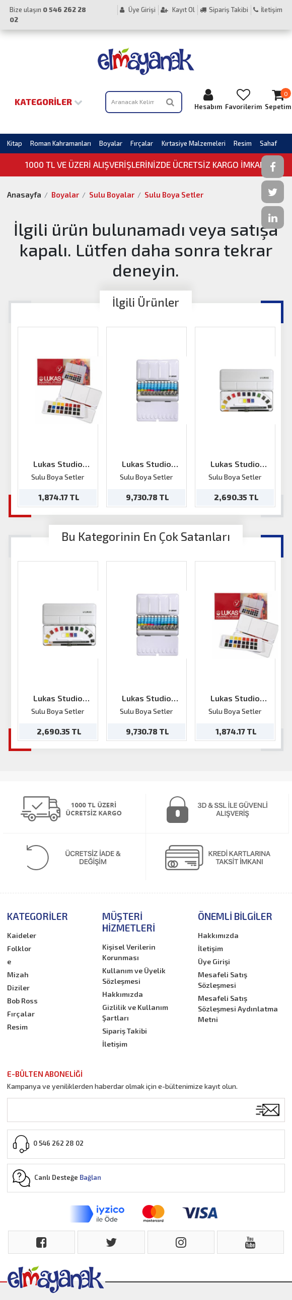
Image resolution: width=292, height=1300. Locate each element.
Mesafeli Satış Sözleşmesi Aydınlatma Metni (238, 1009)
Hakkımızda (122, 994)
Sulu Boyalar (111, 194)
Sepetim (278, 99)
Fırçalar (141, 143)
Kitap (14, 143)
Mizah (18, 974)
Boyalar (110, 143)
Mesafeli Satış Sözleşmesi (222, 979)
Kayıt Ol (178, 10)
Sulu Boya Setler (173, 194)
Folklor (19, 948)
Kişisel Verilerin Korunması (129, 952)
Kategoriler (49, 102)
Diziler (18, 987)
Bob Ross (22, 1000)
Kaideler (21, 935)
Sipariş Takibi (224, 10)
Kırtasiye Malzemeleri (194, 143)
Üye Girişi (138, 10)
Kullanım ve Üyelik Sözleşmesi (134, 975)
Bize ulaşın (48, 15)
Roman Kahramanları (60, 143)
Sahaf (268, 143)
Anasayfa (24, 194)
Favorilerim (243, 99)
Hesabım (208, 99)
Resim (243, 143)
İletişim (267, 10)
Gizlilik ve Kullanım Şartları (135, 1012)
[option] (58, 417)
